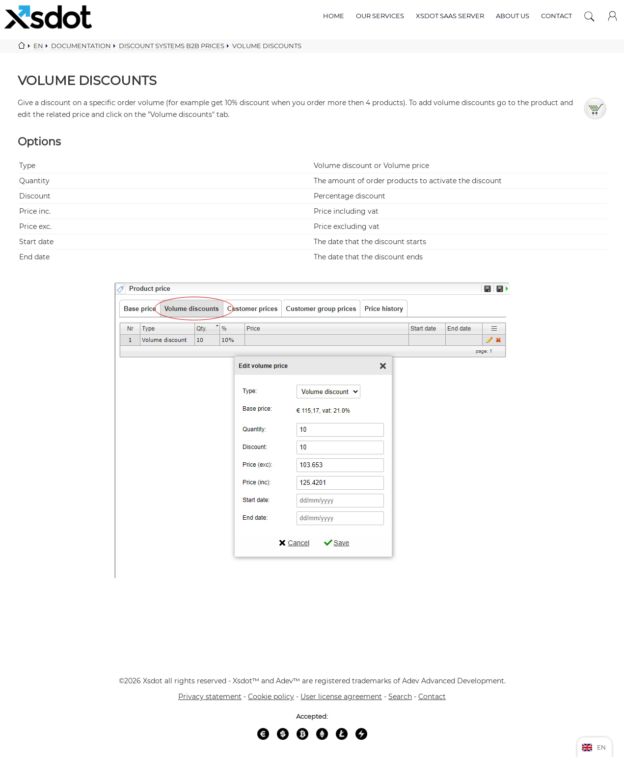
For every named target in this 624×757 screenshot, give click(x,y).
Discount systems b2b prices (171, 46)
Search (400, 696)
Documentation (81, 46)
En (38, 46)
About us (512, 16)
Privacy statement (210, 696)
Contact (556, 16)
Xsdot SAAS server (450, 16)
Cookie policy (271, 696)
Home (333, 16)
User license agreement (341, 696)
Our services (380, 16)
